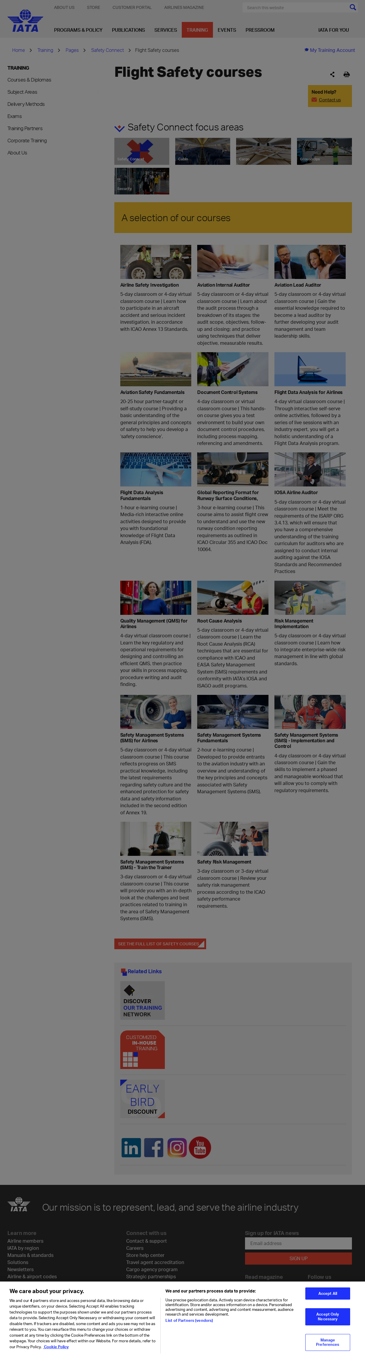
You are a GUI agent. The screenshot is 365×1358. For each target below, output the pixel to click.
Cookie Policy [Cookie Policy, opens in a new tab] (56, 1351)
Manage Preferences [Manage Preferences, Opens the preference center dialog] (327, 1346)
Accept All (327, 1297)
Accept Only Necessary (327, 1321)
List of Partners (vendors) (189, 1324)
